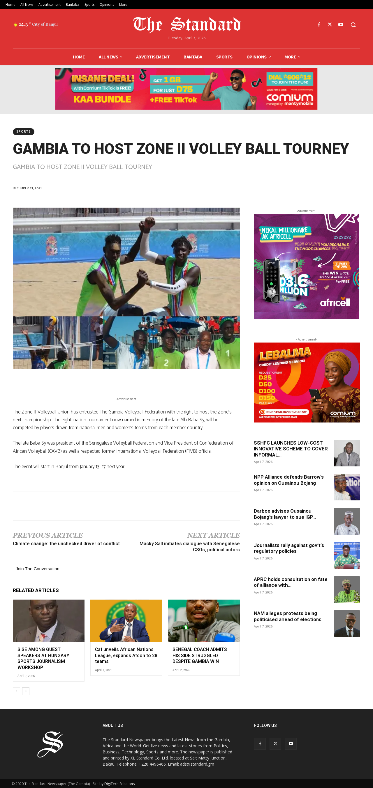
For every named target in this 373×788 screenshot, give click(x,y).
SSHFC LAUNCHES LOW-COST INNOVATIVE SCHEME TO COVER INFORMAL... (291, 449)
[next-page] (25, 690)
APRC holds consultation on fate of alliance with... (291, 582)
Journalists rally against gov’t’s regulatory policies (289, 548)
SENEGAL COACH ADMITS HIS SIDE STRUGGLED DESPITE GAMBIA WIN (203, 655)
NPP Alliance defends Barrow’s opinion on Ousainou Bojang (289, 480)
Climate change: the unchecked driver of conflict (66, 543)
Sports (23, 131)
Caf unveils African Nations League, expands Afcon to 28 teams (125, 655)
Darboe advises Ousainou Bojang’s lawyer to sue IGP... (285, 514)
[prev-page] (16, 690)
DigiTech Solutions (119, 782)
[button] (353, 25)
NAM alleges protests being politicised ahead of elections (287, 616)
